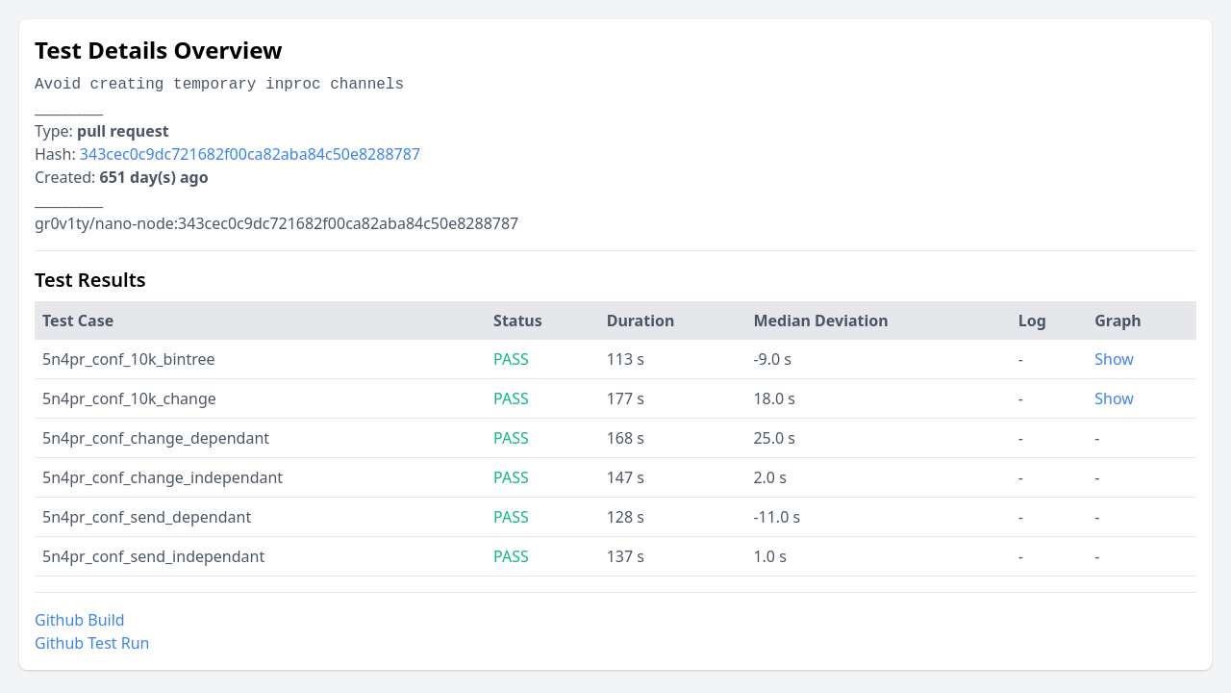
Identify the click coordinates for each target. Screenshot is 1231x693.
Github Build (80, 619)
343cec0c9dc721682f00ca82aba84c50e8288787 (250, 154)
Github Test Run (92, 643)
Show (1114, 359)
